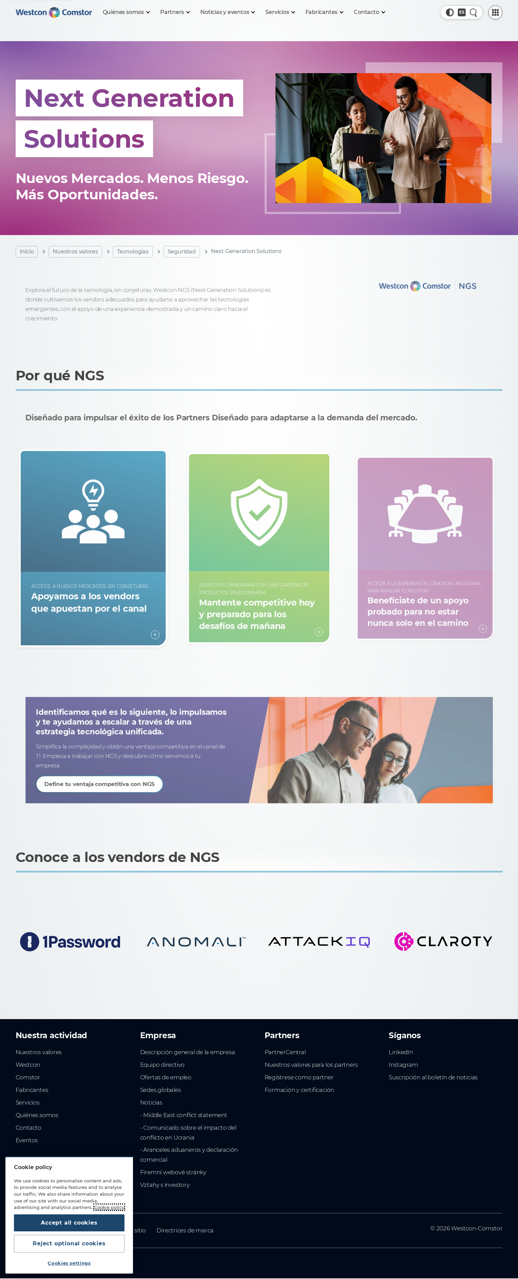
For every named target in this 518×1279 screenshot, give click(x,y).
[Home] (54, 12)
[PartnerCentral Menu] (495, 12)
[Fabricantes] (324, 12)
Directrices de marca (185, 1230)
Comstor (28, 1077)
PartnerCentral (285, 1052)
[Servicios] (279, 12)
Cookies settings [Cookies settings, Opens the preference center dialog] (69, 1263)
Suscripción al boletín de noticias (433, 1077)
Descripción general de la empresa (187, 1052)
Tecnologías (133, 251)
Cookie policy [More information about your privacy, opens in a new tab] (109, 1207)
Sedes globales (160, 1089)
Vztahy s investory (165, 1184)
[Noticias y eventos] (227, 12)
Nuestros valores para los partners (311, 1064)
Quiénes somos (37, 1115)
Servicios (27, 1102)
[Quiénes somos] (126, 12)
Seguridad (182, 251)
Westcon (28, 1064)
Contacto (28, 1127)
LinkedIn (401, 1052)
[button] (450, 12)
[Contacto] (369, 12)
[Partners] (174, 12)
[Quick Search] (474, 12)
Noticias (151, 1102)
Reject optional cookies (69, 1243)
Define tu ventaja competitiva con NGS (118, 780)
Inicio (27, 251)
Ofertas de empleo (165, 1077)
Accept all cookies (69, 1222)
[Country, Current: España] (462, 12)
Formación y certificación (299, 1089)
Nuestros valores (75, 251)
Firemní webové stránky (173, 1172)
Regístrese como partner (299, 1077)
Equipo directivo (162, 1064)
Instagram (403, 1064)
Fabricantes (32, 1089)
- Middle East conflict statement (183, 1115)
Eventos (27, 1140)
